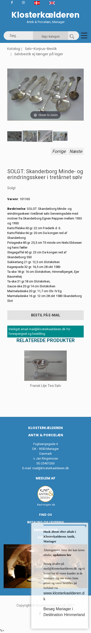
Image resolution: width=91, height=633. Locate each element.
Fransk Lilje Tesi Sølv (45, 386)
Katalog (13, 48)
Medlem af (45, 478)
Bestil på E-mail (45, 315)
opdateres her (61, 555)
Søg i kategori (50, 36)
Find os (45, 515)
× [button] (85, 526)
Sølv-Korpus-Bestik (41, 48)
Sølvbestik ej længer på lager (38, 54)
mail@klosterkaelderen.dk (50, 468)
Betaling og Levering (45, 522)
